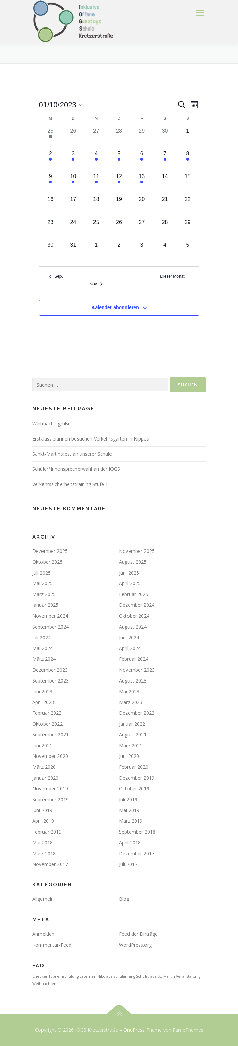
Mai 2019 (129, 810)
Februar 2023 (47, 713)
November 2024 (50, 616)
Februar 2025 (133, 594)
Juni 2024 (129, 637)
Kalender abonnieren (115, 307)
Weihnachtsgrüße (51, 423)
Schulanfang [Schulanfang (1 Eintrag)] (124, 976)
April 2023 (43, 702)
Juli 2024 (41, 637)
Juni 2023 (42, 691)
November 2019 (50, 788)
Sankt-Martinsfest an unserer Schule (72, 454)
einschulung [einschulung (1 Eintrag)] (68, 976)
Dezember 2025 (50, 551)
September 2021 (50, 734)
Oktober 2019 (134, 788)
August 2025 (133, 562)
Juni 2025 (129, 572)
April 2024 (130, 648)
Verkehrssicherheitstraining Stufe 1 (70, 484)
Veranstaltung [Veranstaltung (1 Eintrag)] (188, 976)
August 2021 (133, 734)
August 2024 (133, 626)
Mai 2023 (129, 691)
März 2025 (44, 594)
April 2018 (130, 842)
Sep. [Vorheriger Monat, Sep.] (56, 276)
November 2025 (137, 551)
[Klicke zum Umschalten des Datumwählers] (60, 104)
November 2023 (137, 670)
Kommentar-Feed (51, 944)
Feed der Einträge (138, 934)
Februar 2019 (47, 831)
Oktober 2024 (134, 616)
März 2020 (44, 767)
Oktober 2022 (47, 724)
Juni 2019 (42, 810)
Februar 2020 (133, 767)
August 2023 (133, 680)
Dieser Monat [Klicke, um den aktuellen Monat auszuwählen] (172, 276)
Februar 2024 (133, 659)
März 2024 (44, 659)
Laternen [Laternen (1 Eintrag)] (88, 976)
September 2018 (137, 831)
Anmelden (43, 934)
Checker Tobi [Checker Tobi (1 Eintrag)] (44, 976)
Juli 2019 (128, 799)
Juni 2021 (42, 745)
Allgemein (43, 899)
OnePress (134, 1030)
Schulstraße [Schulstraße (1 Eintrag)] (146, 976)
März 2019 (130, 821)
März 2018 (44, 853)
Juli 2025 (41, 572)
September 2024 (50, 626)
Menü (199, 13)
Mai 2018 (42, 842)
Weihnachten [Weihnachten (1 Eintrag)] (44, 983)
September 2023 (50, 680)
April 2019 (43, 821)
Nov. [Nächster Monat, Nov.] (96, 284)
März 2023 (130, 702)
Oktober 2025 (47, 562)
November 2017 (50, 864)
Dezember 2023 (50, 670)
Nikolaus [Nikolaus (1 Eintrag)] (104, 976)
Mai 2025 (42, 583)
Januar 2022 (132, 724)
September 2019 (50, 799)
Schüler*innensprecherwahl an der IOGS (76, 469)
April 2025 (130, 583)
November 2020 (50, 756)
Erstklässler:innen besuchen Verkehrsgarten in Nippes (90, 438)
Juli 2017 (128, 864)
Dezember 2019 (136, 777)
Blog (124, 899)
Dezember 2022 (136, 713)
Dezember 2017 (136, 853)
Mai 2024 (42, 648)
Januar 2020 (45, 777)
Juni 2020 (129, 756)
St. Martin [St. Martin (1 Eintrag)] (166, 976)
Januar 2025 (45, 605)
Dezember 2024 (136, 605)
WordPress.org (135, 944)
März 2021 (130, 745)
